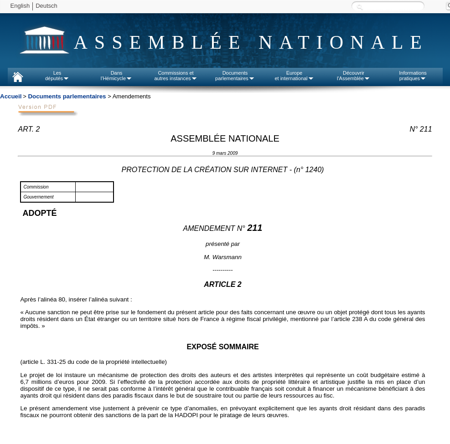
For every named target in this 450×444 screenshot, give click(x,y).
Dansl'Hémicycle (116, 75)
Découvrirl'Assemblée (353, 75)
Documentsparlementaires (235, 75)
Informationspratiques (413, 75)
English (20, 5)
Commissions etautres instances (175, 75)
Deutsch (46, 5)
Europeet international (294, 75)
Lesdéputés (57, 75)
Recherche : (359, 6)
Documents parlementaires (67, 96)
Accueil (10, 96)
